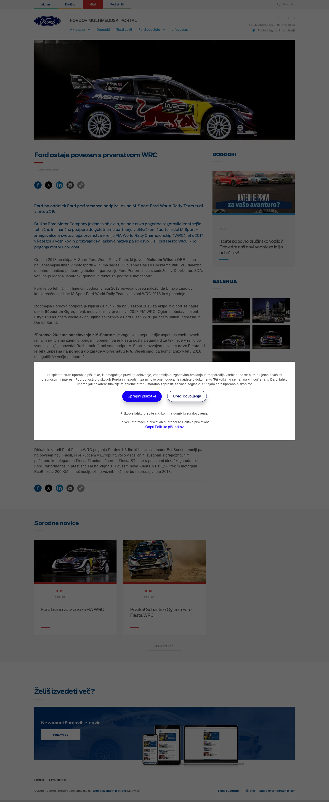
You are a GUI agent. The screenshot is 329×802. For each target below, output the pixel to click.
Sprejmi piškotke (140, 396)
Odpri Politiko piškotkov (164, 427)
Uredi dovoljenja (189, 396)
